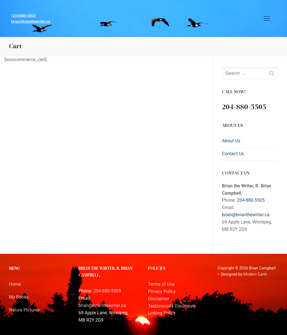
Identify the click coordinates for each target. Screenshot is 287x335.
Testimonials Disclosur (170, 306)
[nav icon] (267, 18)
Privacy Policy (162, 291)
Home (15, 284)
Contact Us (233, 153)
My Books (19, 297)
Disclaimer (158, 298)
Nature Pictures (24, 310)
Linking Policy (161, 313)
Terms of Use (161, 284)
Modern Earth (255, 274)
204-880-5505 (251, 200)
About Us (231, 140)
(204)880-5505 (23, 15)
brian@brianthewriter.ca (30, 21)
